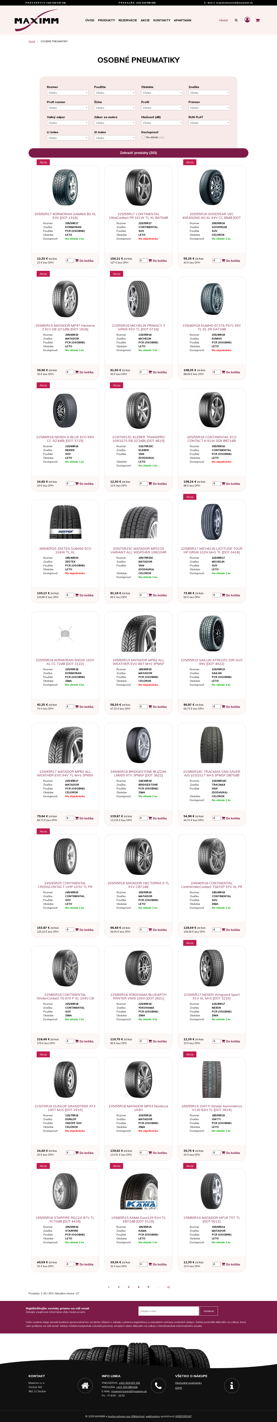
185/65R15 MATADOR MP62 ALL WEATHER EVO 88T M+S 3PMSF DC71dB (138, 663)
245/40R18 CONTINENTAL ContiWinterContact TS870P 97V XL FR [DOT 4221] (211, 887)
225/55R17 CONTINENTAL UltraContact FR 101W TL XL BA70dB (138, 216)
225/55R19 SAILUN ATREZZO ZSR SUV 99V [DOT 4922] (212, 662)
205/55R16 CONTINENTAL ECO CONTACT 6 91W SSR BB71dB (211, 439)
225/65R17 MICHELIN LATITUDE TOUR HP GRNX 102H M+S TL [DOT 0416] (212, 550)
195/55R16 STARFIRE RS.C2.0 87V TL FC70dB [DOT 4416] (65, 1219)
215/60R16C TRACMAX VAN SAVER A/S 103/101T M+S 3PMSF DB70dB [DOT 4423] (211, 775)
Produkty (106, 20)
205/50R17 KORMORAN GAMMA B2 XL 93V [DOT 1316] (65, 216)
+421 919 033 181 (56, 2)
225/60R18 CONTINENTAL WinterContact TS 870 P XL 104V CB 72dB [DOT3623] (65, 998)
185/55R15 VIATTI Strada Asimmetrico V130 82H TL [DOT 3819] (211, 1108)
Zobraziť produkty (138, 153)
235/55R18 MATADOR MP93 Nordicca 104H (138, 1108)
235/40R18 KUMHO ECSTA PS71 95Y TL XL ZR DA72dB (212, 327)
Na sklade (155, 137)
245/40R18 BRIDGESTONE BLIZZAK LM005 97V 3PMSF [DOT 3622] (138, 773)
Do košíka (84, 260)
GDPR (178, 1388)
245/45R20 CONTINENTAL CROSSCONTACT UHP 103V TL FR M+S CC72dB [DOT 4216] (65, 887)
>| (168, 1287)
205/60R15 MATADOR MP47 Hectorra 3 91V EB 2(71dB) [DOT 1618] (65, 327)
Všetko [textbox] (53, 92)
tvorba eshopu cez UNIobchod (126, 1416)
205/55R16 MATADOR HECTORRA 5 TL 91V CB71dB (138, 885)
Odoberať (209, 1311)
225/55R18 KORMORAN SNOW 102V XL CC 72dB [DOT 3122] (65, 662)
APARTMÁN (182, 20)
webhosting (153, 1416)
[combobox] (68, 92)
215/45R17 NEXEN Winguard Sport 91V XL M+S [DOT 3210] (212, 996)
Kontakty (161, 20)
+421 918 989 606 (146, 2)
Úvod (89, 20)
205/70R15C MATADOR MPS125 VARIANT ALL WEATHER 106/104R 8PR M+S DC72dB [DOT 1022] (138, 552)
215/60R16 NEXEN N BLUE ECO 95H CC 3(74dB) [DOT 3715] (65, 439)
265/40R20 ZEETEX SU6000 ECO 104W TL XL (65, 550)
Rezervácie (128, 20)
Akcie (145, 20)
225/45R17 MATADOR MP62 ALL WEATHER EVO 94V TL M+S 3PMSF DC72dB (65, 775)
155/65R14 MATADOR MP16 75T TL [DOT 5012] (211, 1219)
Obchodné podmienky (188, 1383)
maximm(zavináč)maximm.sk (234, 2)
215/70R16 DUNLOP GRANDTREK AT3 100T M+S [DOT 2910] (65, 1108)
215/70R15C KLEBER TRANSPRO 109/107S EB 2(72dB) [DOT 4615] (138, 439)
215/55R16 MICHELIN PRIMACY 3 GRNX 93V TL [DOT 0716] (138, 327)
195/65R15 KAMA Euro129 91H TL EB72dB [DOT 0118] (138, 1219)
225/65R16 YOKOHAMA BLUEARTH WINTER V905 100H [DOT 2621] (138, 996)
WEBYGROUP (183, 1416)
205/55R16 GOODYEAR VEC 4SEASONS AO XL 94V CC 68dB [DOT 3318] (211, 217)
